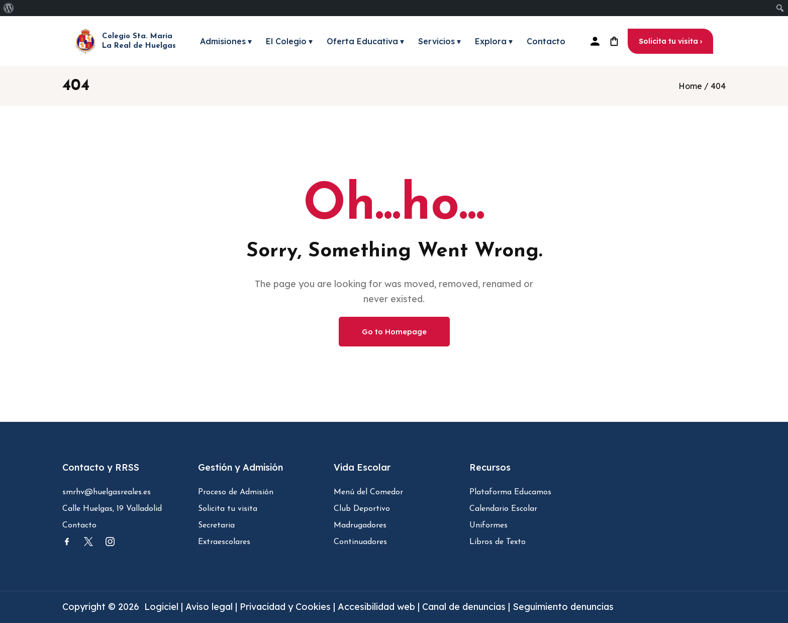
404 (718, 86)
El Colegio (289, 41)
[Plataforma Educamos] (595, 41)
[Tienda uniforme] (614, 41)
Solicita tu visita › (670, 41)
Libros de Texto (497, 542)
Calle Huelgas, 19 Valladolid (112, 509)
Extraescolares (224, 542)
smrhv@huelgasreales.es (106, 492)
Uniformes (488, 525)
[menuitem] (9, 8)
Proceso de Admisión (235, 492)
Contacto (546, 41)
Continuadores (360, 542)
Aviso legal (210, 606)
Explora (494, 41)
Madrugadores (360, 525)
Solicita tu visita (227, 509)
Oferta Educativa (365, 41)
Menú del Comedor (368, 492)
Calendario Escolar (503, 509)
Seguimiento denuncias (563, 606)
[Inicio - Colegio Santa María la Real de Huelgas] (125, 41)
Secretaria (216, 525)
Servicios (439, 41)
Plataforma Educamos (510, 492)
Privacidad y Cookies (286, 606)
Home (690, 86)
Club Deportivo (362, 509)
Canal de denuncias (464, 606)
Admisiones (226, 41)
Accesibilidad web (376, 606)
